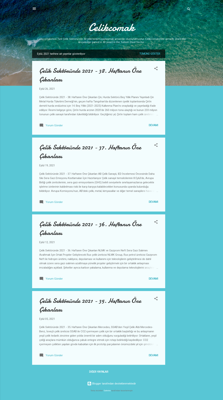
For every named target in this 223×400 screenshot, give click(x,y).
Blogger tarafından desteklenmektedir (111, 383)
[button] (156, 69)
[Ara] (189, 9)
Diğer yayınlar (98, 371)
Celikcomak (111, 27)
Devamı (153, 125)
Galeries (107, 390)
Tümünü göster (149, 53)
